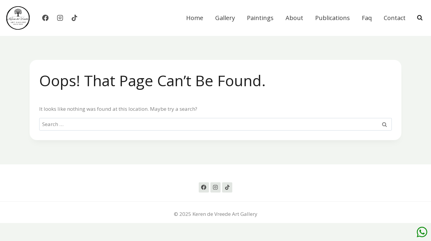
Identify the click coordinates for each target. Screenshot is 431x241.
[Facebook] (45, 18)
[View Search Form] (420, 18)
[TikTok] (74, 18)
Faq (367, 18)
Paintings (260, 18)
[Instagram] (60, 18)
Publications (332, 18)
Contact (395, 18)
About (294, 18)
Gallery (225, 18)
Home (194, 18)
